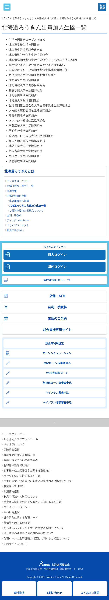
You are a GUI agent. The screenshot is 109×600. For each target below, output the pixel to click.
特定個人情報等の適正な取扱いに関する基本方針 (32, 501)
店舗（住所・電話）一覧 (20, 185)
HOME (5, 18)
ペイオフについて (14, 444)
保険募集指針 (11, 449)
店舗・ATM (57, 296)
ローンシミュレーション (57, 353)
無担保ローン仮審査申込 (57, 382)
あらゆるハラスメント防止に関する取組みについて (34, 528)
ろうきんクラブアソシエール (21, 439)
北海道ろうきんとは (23, 18)
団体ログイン (57, 266)
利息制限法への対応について (21, 496)
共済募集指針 (11, 491)
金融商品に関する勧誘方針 (19, 455)
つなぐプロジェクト (18, 225)
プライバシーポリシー (17, 507)
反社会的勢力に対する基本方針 (22, 475)
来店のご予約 (57, 318)
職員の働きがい (15, 230)
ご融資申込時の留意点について (26, 210)
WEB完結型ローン (57, 372)
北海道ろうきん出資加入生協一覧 (27, 205)
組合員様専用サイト (57, 329)
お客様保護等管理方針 (17, 465)
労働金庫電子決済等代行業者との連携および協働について (38, 481)
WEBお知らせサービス (57, 280)
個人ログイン (57, 254)
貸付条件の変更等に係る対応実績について (29, 533)
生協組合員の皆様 (46, 18)
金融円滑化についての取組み (21, 460)
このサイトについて (15, 543)
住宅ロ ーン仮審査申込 (57, 363)
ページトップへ (54, 422)
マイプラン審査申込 (57, 392)
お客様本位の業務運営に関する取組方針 (27, 470)
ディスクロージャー (18, 181)
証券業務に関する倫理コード (21, 517)
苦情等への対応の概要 (17, 522)
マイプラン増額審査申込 (57, 402)
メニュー (6, 7)
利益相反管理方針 (14, 486)
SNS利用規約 (12, 512)
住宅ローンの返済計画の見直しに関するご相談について (36, 538)
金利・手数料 (14, 215)
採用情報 (12, 190)
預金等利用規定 (54, 343)
